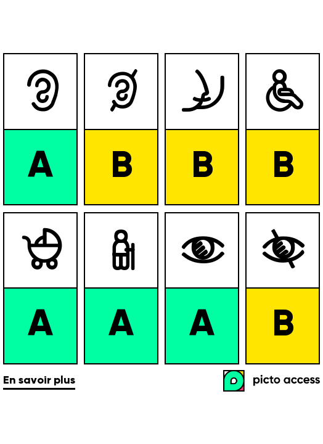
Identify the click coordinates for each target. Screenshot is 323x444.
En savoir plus (39, 380)
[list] (161, 209)
